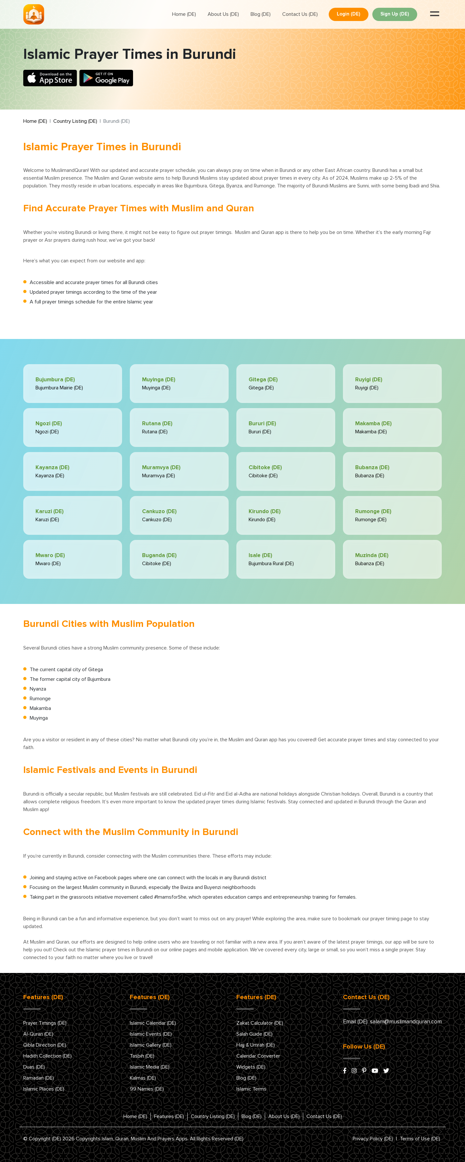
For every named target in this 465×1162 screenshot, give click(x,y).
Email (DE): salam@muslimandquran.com (392, 1022)
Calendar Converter (258, 1056)
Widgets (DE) (250, 1067)
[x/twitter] (386, 1071)
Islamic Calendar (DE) (153, 1023)
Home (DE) (184, 14)
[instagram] (354, 1071)
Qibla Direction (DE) (44, 1045)
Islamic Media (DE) (150, 1067)
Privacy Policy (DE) (373, 1138)
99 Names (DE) (147, 1089)
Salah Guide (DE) (254, 1034)
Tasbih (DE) (142, 1056)
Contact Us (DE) (300, 14)
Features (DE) (169, 1116)
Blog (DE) (261, 14)
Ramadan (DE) (38, 1078)
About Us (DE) (223, 14)
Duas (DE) (34, 1067)
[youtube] (375, 1071)
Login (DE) (348, 14)
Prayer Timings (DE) (45, 1023)
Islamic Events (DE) (151, 1034)
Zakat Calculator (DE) (259, 1023)
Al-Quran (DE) (38, 1034)
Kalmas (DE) (143, 1078)
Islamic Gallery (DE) (150, 1045)
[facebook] (344, 1071)
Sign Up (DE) (394, 14)
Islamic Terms (251, 1089)
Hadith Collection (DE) (47, 1056)
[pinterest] (364, 1071)
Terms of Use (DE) (420, 1138)
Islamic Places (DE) (43, 1089)
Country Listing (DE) (75, 121)
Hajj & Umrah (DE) (255, 1045)
